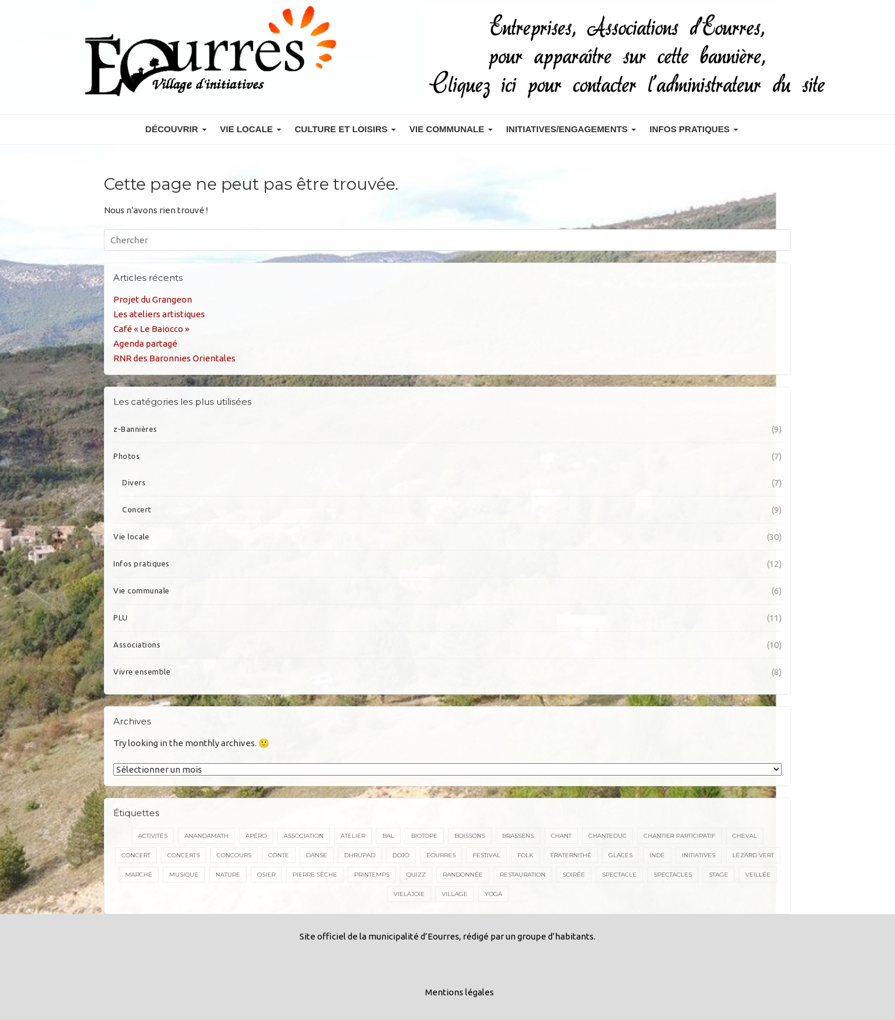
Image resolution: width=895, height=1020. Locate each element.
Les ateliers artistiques (159, 314)
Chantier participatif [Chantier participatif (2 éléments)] (679, 836)
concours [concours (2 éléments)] (234, 855)
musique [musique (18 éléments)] (183, 874)
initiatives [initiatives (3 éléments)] (698, 855)
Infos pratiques (694, 129)
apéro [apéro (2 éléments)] (256, 836)
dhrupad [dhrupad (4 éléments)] (359, 855)
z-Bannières (135, 429)
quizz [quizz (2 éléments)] (416, 874)
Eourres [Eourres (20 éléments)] (441, 855)
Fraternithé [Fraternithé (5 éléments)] (570, 855)
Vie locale (250, 129)
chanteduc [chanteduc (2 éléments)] (607, 836)
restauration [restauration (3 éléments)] (523, 874)
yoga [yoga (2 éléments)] (493, 894)
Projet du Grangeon (152, 299)
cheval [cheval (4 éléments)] (744, 836)
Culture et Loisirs (345, 129)
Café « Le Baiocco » (151, 329)
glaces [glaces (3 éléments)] (620, 855)
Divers (134, 482)
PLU (120, 617)
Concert (137, 509)
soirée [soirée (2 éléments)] (574, 874)
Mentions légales (459, 992)
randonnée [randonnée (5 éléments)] (463, 874)
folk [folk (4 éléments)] (525, 855)
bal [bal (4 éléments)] (388, 836)
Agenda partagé (145, 343)
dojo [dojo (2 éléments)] (400, 855)
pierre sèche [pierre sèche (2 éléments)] (314, 874)
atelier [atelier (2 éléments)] (353, 836)
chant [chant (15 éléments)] (561, 836)
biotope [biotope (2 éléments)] (424, 836)
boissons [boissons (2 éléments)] (470, 836)
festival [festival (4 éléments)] (486, 855)
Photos (126, 456)
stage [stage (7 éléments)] (718, 874)
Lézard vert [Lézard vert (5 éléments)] (753, 855)
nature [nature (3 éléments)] (228, 874)
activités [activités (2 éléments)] (152, 836)
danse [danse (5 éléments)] (316, 855)
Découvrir (175, 129)
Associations (136, 644)
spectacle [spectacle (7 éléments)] (619, 874)
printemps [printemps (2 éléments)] (371, 874)
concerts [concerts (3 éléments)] (183, 855)
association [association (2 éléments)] (304, 836)
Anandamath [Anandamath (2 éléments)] (206, 836)
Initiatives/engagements (571, 129)
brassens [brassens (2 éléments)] (518, 836)
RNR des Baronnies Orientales (174, 358)
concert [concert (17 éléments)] (136, 855)
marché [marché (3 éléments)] (138, 874)
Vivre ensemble (141, 671)
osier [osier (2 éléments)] (266, 874)
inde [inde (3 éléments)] (657, 855)
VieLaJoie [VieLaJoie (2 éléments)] (409, 894)
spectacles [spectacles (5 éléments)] (673, 874)
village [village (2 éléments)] (454, 894)
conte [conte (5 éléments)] (278, 855)
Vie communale (451, 129)
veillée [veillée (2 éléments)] (757, 874)
